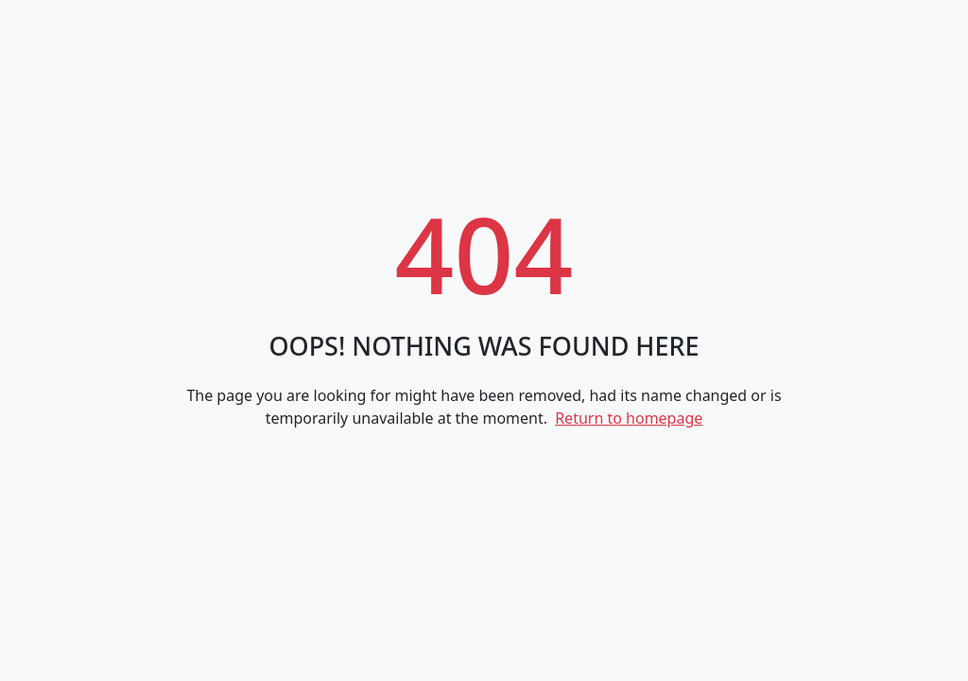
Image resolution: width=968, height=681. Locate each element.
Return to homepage (628, 418)
